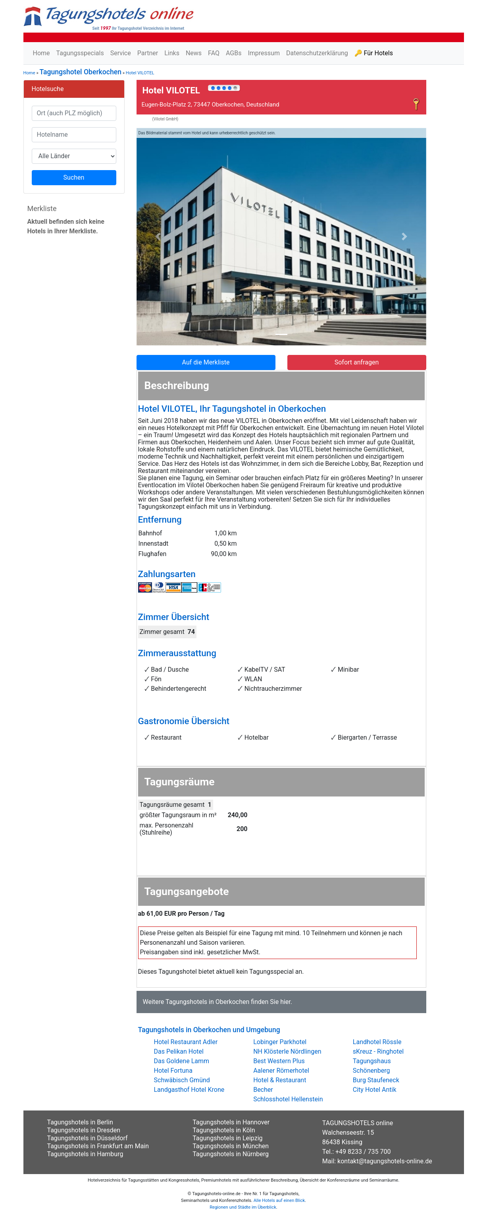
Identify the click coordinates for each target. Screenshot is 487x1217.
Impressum (264, 53)
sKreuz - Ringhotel (378, 1051)
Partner (147, 53)
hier (285, 1002)
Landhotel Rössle (377, 1042)
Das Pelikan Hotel (179, 1051)
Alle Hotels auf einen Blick (279, 1200)
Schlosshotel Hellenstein (288, 1099)
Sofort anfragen (357, 362)
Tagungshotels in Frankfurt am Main (98, 1146)
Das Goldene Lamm (182, 1061)
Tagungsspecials (80, 53)
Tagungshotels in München (230, 1146)
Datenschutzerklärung (317, 53)
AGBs (233, 53)
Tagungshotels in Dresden (84, 1130)
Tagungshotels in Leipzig (227, 1138)
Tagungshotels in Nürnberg (230, 1154)
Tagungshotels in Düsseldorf (87, 1138)
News (194, 53)
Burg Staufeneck (376, 1080)
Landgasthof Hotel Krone (189, 1089)
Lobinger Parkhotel (279, 1042)
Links (171, 53)
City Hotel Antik (375, 1089)
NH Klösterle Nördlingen (287, 1051)
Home (41, 53)
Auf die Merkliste (206, 362)
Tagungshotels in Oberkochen (207, 1002)
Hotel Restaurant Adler (186, 1042)
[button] (158, 237)
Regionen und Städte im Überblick (243, 1207)
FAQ (213, 53)
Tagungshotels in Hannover (230, 1122)
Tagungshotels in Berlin (80, 1122)
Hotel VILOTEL (140, 73)
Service (120, 53)
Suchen (74, 177)
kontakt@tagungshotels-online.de (384, 1161)
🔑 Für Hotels (373, 53)
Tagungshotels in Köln (223, 1130)
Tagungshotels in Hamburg (85, 1154)
